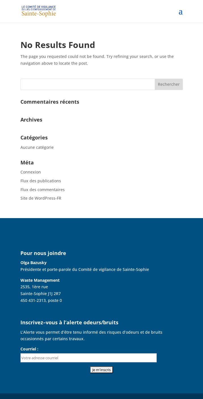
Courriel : (29, 349)
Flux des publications (40, 180)
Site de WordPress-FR (40, 198)
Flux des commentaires (42, 189)
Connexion (30, 172)
